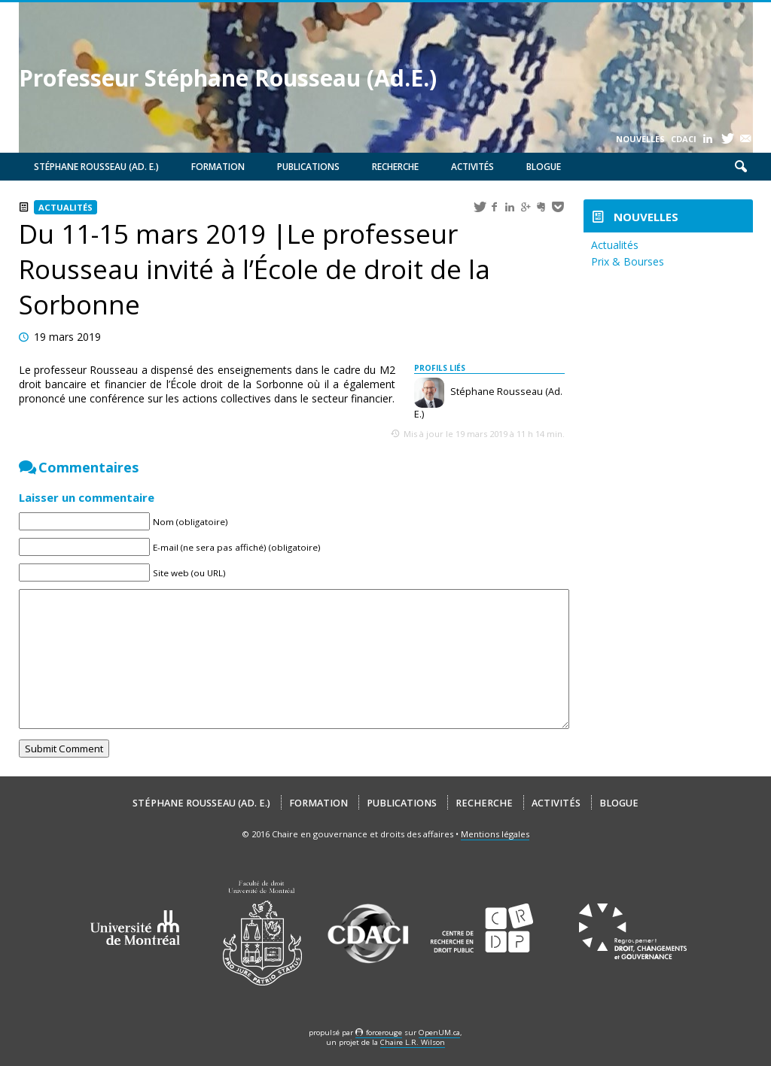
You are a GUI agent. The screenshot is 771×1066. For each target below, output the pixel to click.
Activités (472, 166)
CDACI (683, 138)
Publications (308, 166)
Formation (218, 166)
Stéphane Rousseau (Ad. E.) (96, 166)
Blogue (543, 166)
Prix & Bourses (627, 261)
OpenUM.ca (439, 1032)
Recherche (395, 166)
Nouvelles (640, 138)
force (384, 1032)
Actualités (65, 207)
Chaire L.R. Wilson (412, 1042)
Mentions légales (495, 834)
